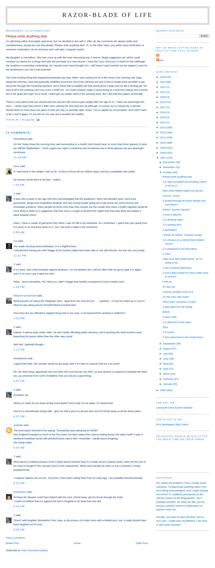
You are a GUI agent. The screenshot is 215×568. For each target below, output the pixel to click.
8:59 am (19, 232)
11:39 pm (19, 157)
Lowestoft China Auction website (174, 407)
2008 (163, 152)
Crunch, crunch (171, 195)
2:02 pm (19, 318)
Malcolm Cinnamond (24, 295)
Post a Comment (15, 537)
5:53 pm (19, 447)
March (167, 373)
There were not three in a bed (179, 301)
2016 (163, 112)
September (169, 343)
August (167, 348)
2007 (163, 157)
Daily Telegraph (107, 61)
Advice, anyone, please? (176, 209)
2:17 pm (19, 349)
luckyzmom (19, 491)
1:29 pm (19, 286)
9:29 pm (19, 529)
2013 (163, 127)
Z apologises (170, 229)
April (166, 368)
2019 (163, 102)
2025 (163, 81)
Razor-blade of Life (107, 14)
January (168, 384)
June (166, 358)
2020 (163, 97)
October (168, 172)
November (169, 167)
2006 (163, 390)
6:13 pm (19, 483)
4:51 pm (19, 381)
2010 (163, 142)
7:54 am (19, 184)
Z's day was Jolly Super (176, 296)
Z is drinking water (173, 219)
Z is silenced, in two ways (177, 322)
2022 (163, 87)
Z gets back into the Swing (177, 306)
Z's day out (169, 286)
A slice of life (170, 316)
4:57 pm (19, 416)
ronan (160, 60)
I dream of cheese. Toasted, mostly (182, 234)
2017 (163, 107)
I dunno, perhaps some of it (178, 291)
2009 (163, 147)
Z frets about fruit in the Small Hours (183, 337)
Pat (15, 240)
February (168, 378)
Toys (165, 327)
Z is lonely (168, 332)
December (169, 162)
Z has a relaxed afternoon (177, 267)
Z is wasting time (172, 224)
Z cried (166, 253)
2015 (163, 117)
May (166, 363)
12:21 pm (19, 255)
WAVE (166, 311)
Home (77, 543)
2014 (163, 122)
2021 (163, 92)
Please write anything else (177, 176)
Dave (16, 166)
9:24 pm (19, 506)
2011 (163, 137)
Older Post (142, 543)
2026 (163, 76)
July (165, 353)
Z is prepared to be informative (180, 248)
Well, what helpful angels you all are (183, 190)
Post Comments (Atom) (34, 550)
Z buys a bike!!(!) (172, 214)
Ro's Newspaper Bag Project (172, 424)
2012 (163, 132)
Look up (167, 281)
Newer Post (12, 543)
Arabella (18, 425)
